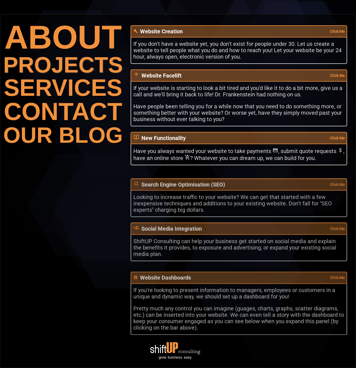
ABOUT (63, 37)
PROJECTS (63, 64)
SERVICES (63, 87)
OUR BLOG (63, 135)
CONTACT (63, 111)
